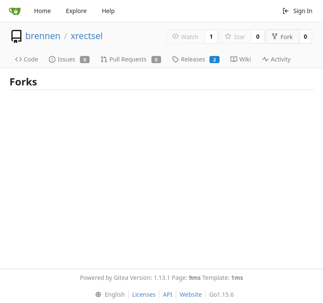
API (167, 294)
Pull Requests (131, 59)
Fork (282, 37)
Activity (276, 59)
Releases (196, 59)
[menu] (107, 294)
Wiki (240, 59)
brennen (43, 36)
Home (42, 11)
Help (108, 11)
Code (26, 59)
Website (191, 294)
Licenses (144, 294)
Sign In (297, 11)
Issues (69, 59)
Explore (76, 11)
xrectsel (87, 36)
